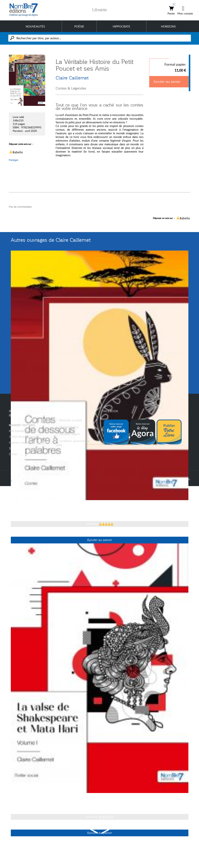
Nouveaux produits (70, 420)
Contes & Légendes (71, 88)
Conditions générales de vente (72, 443)
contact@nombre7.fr (32, 454)
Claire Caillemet (72, 77)
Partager (14, 160)
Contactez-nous (69, 427)
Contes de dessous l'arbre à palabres (43, 506)
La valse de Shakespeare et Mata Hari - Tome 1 (52, 799)
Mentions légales (69, 434)
